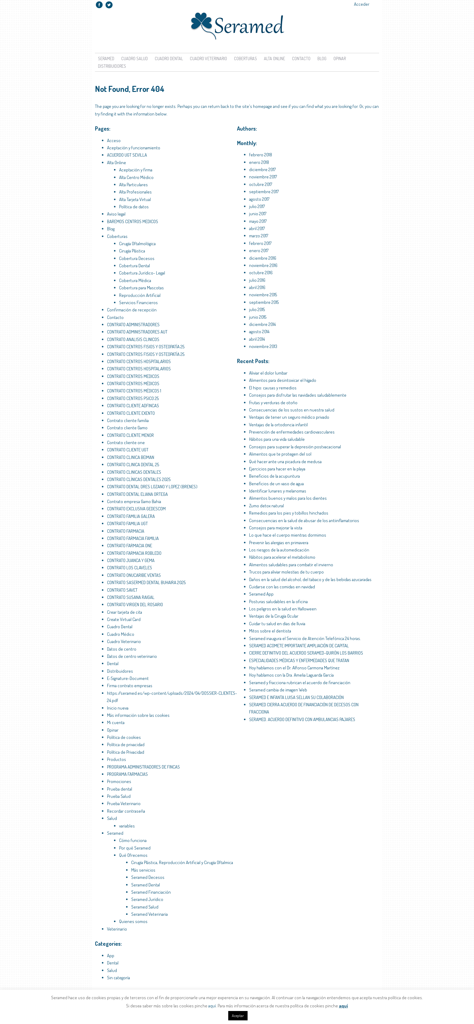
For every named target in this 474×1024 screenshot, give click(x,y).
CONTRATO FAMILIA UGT (127, 523)
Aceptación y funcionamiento (133, 148)
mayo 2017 (258, 221)
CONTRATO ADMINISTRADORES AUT (137, 332)
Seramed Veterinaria (149, 914)
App (110, 955)
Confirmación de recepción (132, 310)
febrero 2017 (260, 243)
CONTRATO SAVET (122, 590)
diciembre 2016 (262, 258)
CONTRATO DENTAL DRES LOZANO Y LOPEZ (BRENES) (152, 486)
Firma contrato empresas (129, 685)
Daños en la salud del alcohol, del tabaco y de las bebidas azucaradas (310, 579)
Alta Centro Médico (136, 177)
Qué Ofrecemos (133, 855)
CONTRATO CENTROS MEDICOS (133, 376)
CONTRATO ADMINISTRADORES (133, 324)
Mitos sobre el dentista (270, 631)
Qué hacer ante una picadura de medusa (285, 461)
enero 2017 (258, 250)
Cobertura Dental (134, 265)
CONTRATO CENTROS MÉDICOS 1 (134, 391)
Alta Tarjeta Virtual (135, 199)
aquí (212, 1006)
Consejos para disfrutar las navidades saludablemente (297, 395)
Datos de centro (121, 649)
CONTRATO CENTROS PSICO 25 (133, 398)
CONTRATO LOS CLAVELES (129, 568)
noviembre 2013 (263, 346)
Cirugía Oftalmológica (137, 243)
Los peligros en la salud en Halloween (283, 609)
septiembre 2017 (264, 191)
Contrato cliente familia (128, 420)
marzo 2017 (258, 236)
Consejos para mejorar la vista (275, 528)
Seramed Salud (144, 907)
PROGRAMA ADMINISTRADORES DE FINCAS (143, 767)
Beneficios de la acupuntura (274, 476)
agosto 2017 (259, 199)
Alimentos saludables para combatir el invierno (291, 564)
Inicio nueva (117, 708)
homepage (262, 106)
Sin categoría (118, 977)
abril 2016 (257, 287)
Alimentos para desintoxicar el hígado (282, 380)
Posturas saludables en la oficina (278, 601)
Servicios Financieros (138, 302)
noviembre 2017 (263, 177)
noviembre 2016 (263, 265)
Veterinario (117, 929)
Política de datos (134, 207)
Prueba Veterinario (124, 803)
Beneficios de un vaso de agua (276, 483)
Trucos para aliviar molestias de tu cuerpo (286, 572)
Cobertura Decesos (136, 258)
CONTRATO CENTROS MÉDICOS (133, 383)
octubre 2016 (261, 272)
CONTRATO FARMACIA (125, 531)
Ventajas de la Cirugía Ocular (273, 616)
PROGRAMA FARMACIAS (127, 774)
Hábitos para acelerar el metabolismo (282, 557)
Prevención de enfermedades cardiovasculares (292, 432)
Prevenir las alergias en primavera (278, 542)
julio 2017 (257, 206)
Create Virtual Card (124, 619)
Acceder (361, 4)
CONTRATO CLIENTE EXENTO (131, 413)
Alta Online (274, 58)
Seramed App (261, 594)
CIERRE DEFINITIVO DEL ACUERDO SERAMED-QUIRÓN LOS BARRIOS (306, 653)
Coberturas (245, 58)
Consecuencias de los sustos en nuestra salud (291, 410)
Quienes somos (133, 921)
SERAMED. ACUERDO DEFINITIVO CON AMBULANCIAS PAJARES (302, 719)
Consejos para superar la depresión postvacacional (295, 447)
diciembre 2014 (262, 324)
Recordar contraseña (126, 811)
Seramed (106, 58)
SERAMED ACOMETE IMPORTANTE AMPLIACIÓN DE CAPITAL (299, 646)
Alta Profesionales (135, 192)
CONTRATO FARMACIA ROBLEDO (134, 553)
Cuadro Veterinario (208, 58)
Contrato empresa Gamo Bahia (134, 501)
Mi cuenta (116, 722)
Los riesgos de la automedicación (279, 550)
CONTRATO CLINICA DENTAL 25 (133, 464)
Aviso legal (116, 214)
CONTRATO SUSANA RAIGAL (130, 597)
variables (127, 826)
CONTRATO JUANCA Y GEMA (130, 560)
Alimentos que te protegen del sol (280, 454)
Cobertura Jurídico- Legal (142, 273)
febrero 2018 (260, 155)
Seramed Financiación (151, 892)
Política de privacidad (125, 744)
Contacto (301, 58)
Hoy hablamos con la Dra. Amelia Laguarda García (291, 675)
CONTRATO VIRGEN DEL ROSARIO (135, 604)
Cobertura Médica (135, 280)
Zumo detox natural (266, 506)
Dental (112, 663)
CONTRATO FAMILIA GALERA (131, 516)
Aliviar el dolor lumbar (268, 373)
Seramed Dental (145, 885)
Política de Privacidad (125, 752)
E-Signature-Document (128, 678)
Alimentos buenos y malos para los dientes (288, 498)
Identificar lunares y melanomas (277, 491)
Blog (321, 58)
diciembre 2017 (262, 169)
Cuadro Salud (134, 58)
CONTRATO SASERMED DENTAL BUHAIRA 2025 (146, 582)
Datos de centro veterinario (132, 656)
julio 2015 (257, 309)
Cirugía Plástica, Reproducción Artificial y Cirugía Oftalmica (182, 862)
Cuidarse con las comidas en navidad (282, 587)
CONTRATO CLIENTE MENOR (130, 435)
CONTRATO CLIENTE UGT (127, 450)
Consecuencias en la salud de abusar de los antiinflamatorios (304, 520)
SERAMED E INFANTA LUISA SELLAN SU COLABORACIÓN (296, 697)
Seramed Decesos (147, 877)
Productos (116, 759)
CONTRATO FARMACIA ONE (129, 545)
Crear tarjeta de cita (124, 612)
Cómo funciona (133, 840)
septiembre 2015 (264, 302)
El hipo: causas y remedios (273, 388)
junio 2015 (257, 317)
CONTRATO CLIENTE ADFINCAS (133, 405)
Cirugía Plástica (132, 251)
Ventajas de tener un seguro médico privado (289, 417)
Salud (112, 818)
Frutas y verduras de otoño (273, 402)
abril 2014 (257, 339)
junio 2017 (257, 213)
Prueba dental (119, 789)
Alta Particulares (133, 184)
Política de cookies (124, 737)
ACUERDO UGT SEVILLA (127, 155)
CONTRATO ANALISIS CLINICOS (133, 339)
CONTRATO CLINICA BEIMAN (130, 457)
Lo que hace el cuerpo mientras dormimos (287, 535)
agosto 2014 (259, 331)
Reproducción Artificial (140, 295)
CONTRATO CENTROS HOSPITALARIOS (139, 361)
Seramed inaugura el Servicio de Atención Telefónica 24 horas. (305, 638)
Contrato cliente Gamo (127, 428)
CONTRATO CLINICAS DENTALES (134, 472)
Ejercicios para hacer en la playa (277, 469)
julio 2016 (257, 280)
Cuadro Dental (169, 58)
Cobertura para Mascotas (141, 288)
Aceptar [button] (238, 1015)
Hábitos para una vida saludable (277, 439)
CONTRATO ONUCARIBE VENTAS (134, 575)
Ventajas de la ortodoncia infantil (278, 424)
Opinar (339, 58)
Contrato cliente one (126, 442)
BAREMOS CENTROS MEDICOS (132, 221)
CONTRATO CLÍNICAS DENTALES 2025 (138, 479)
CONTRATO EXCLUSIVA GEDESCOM (136, 509)
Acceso (114, 140)
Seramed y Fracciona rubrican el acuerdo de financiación (299, 682)
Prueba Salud (119, 796)
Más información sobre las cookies (138, 715)
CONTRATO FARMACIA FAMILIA (133, 538)
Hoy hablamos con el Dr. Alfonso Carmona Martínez (294, 668)
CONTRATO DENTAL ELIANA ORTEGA (137, 494)
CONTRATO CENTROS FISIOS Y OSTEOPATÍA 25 (145, 346)
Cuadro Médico (120, 634)
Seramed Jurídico (147, 899)
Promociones (119, 781)
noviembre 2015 (263, 294)
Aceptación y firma (135, 170)
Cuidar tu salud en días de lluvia (277, 623)
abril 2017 (257, 228)
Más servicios (143, 870)
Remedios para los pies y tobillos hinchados (288, 513)
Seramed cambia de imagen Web (278, 690)
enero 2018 (259, 162)
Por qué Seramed (135, 848)
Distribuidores (112, 66)
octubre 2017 (260, 184)
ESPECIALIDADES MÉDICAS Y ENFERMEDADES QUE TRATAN (299, 660)
